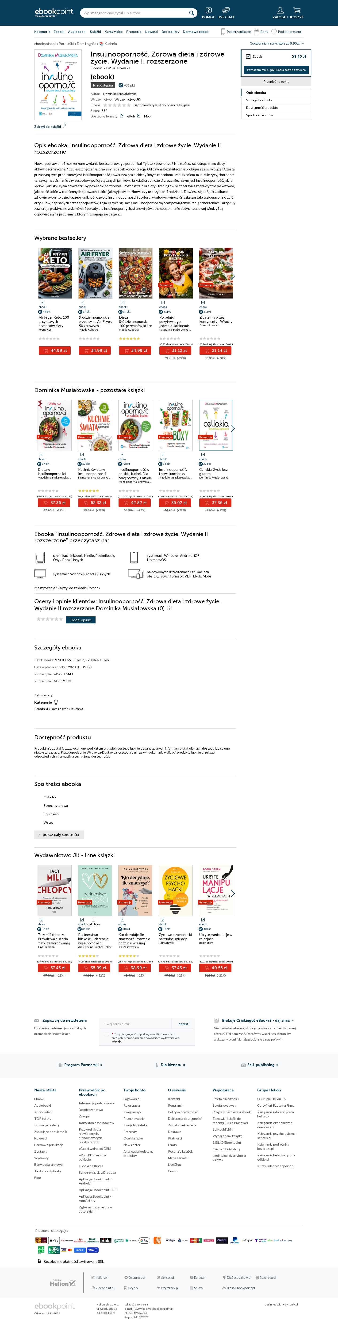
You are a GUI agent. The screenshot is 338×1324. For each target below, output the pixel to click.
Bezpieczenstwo (91, 1110)
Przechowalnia (134, 1118)
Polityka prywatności (183, 1112)
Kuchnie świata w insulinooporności (92, 471)
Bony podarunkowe (48, 1164)
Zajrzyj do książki (47, 126)
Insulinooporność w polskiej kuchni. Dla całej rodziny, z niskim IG (135, 475)
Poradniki (41, 709)
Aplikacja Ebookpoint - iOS (98, 1190)
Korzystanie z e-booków (96, 1123)
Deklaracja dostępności (185, 1118)
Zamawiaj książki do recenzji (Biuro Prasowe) (230, 1121)
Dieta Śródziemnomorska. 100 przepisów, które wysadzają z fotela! (135, 323)
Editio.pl (199, 1277)
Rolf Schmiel (166, 942)
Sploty (198, 1288)
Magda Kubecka (89, 329)
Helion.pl (102, 1277)
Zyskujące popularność (51, 1132)
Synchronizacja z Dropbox (97, 1172)
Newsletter (131, 1145)
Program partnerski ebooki (232, 1112)
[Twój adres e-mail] (136, 1024)
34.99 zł (98, 350)
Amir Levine (85, 947)
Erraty (172, 1145)
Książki (95, 32)
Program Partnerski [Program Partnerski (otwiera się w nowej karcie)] (81, 1065)
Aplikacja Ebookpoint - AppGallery (95, 1198)
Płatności (175, 1138)
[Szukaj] (191, 13)
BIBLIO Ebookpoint (227, 1142)
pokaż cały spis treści (61, 835)
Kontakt (174, 1099)
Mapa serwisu (178, 1158)
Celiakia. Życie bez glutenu (213, 471)
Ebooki (59, 32)
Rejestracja (131, 1105)
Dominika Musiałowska (120, 94)
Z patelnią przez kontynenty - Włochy (216, 319)
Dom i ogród (59, 709)
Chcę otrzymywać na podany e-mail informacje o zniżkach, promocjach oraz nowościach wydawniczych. (142, 1037)
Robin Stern (206, 942)
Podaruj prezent (289, 32)
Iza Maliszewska (129, 947)
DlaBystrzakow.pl (239, 1277)
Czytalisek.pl (170, 1288)
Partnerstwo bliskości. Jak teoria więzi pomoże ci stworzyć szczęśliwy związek (94, 943)
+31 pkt (129, 85)
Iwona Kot (45, 329)
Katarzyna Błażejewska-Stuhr (177, 329)
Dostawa (174, 1132)
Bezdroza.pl (268, 1277)
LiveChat (174, 1164)
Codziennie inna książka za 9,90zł (275, 43)
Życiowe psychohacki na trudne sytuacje (175, 936)
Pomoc (92, 588)
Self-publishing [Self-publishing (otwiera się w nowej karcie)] (261, 1065)
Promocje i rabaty (47, 1125)
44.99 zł (58, 350)
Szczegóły (259, 100)
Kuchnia (77, 709)
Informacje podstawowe (97, 1103)
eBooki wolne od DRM (95, 1148)
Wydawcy (41, 1158)
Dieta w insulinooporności (52, 471)
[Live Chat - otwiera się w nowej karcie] (226, 13)
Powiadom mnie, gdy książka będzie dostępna (276, 70)
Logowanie (131, 1099)
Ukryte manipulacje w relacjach (215, 936)
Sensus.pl (167, 1277)
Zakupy (84, 1116)
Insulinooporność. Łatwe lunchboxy (173, 471)
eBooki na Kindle (91, 1166)
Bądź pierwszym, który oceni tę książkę (162, 105)
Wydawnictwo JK (127, 99)
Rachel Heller (103, 947)
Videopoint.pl (105, 1288)
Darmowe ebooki (196, 32)
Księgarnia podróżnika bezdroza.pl (273, 1146)
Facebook (4, 1221)
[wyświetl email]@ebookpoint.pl (153, 1308)
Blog (37, 1178)
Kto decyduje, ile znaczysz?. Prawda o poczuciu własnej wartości (134, 940)
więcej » (117, 1041)
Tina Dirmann (46, 947)
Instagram (4, 1239)
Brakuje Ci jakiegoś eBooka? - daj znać (256, 1020)
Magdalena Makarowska (53, 477)
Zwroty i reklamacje (182, 1125)
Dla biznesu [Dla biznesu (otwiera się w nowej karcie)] (171, 1065)
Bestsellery (170, 32)
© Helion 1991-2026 (47, 1313)
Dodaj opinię (80, 620)
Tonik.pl (293, 1304)
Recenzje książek (180, 1151)
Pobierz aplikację (239, 32)
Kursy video (113, 32)
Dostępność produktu (262, 107)
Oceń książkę (133, 1138)
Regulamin (175, 1105)
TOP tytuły (42, 1118)
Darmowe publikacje (49, 1145)
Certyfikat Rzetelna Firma (275, 1105)
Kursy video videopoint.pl (275, 1166)
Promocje (133, 32)
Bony (264, 32)
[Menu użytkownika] (280, 13)
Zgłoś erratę (43, 695)
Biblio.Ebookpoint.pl (241, 1288)
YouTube (4, 1249)
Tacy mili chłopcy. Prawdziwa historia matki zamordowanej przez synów (54, 940)
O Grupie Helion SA (271, 1099)
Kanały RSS (4, 1272)
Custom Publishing (226, 1149)
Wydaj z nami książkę (227, 1136)
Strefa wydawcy (224, 1105)
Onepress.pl (136, 1277)
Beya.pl (133, 1288)
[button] (233, 276)
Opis (256, 92)
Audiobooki (77, 32)
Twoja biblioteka (135, 1125)
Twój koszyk (132, 1112)
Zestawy (40, 1151)
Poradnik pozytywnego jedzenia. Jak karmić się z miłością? (174, 323)
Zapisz (183, 1024)
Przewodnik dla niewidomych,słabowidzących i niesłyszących (91, 1135)
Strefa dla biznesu (226, 1099)
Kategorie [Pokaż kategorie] (42, 32)
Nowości (151, 32)
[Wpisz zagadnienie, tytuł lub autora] (133, 13)
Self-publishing (223, 1129)
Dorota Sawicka (209, 325)
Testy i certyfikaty (47, 1171)
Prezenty (130, 1132)
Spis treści (259, 115)
